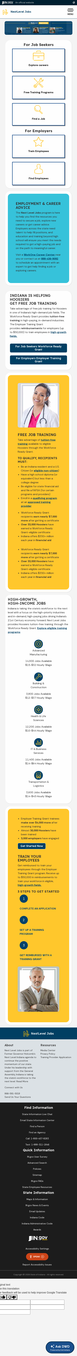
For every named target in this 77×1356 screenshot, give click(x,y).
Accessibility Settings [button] (37, 1248)
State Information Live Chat (37, 1114)
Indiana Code (37, 1217)
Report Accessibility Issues (37, 1264)
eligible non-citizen (46, 470)
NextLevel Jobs (21, 11)
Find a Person (37, 1126)
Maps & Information (37, 1199)
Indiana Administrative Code (37, 1223)
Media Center (47, 1050)
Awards (37, 1229)
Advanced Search (37, 1162)
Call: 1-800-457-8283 (37, 1138)
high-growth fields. (29, 885)
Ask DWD (60, 1347)
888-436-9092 (49, 258)
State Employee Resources (37, 1187)
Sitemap (37, 1174)
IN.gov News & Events (37, 1205)
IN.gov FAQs (37, 1181)
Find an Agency (37, 1132)
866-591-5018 (12, 1093)
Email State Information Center (37, 1120)
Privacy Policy (47, 1053)
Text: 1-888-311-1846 (37, 1144)
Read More (22, 1081)
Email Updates (37, 1211)
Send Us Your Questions (18, 1097)
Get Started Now (31, 846)
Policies (37, 1168)
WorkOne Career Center (39, 254)
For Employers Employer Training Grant (38, 360)
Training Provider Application (55, 1057)
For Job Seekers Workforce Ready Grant (38, 348)
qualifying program (45, 498)
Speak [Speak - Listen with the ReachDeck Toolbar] (36, 1256)
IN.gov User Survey (37, 1156)
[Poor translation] (12, 1297)
